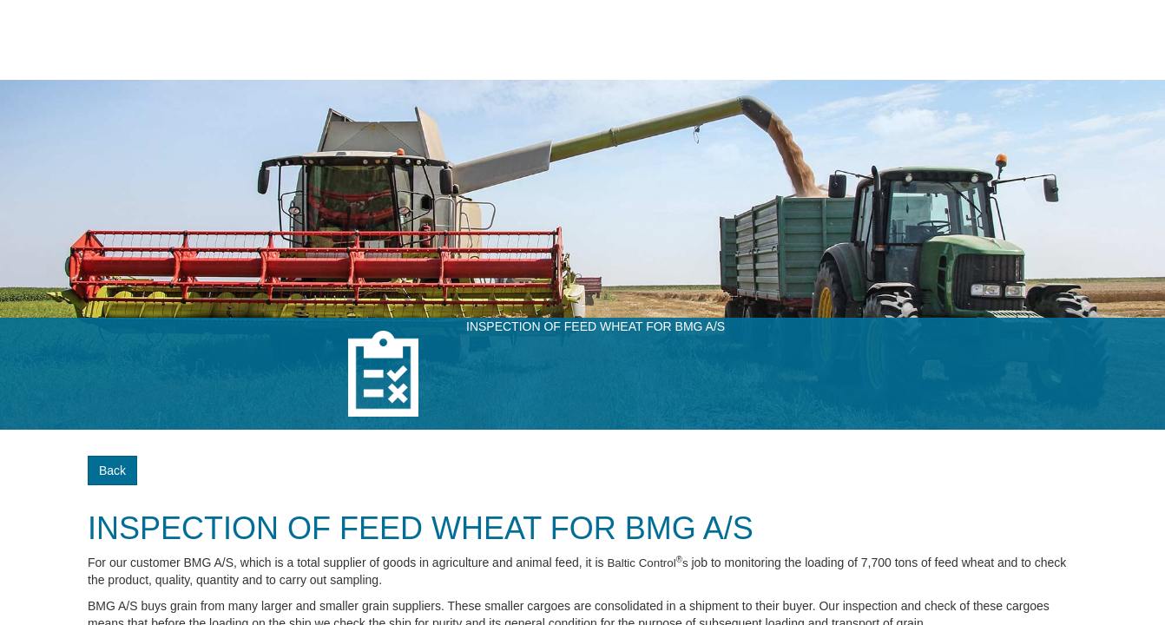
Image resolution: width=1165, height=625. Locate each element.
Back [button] (112, 470)
